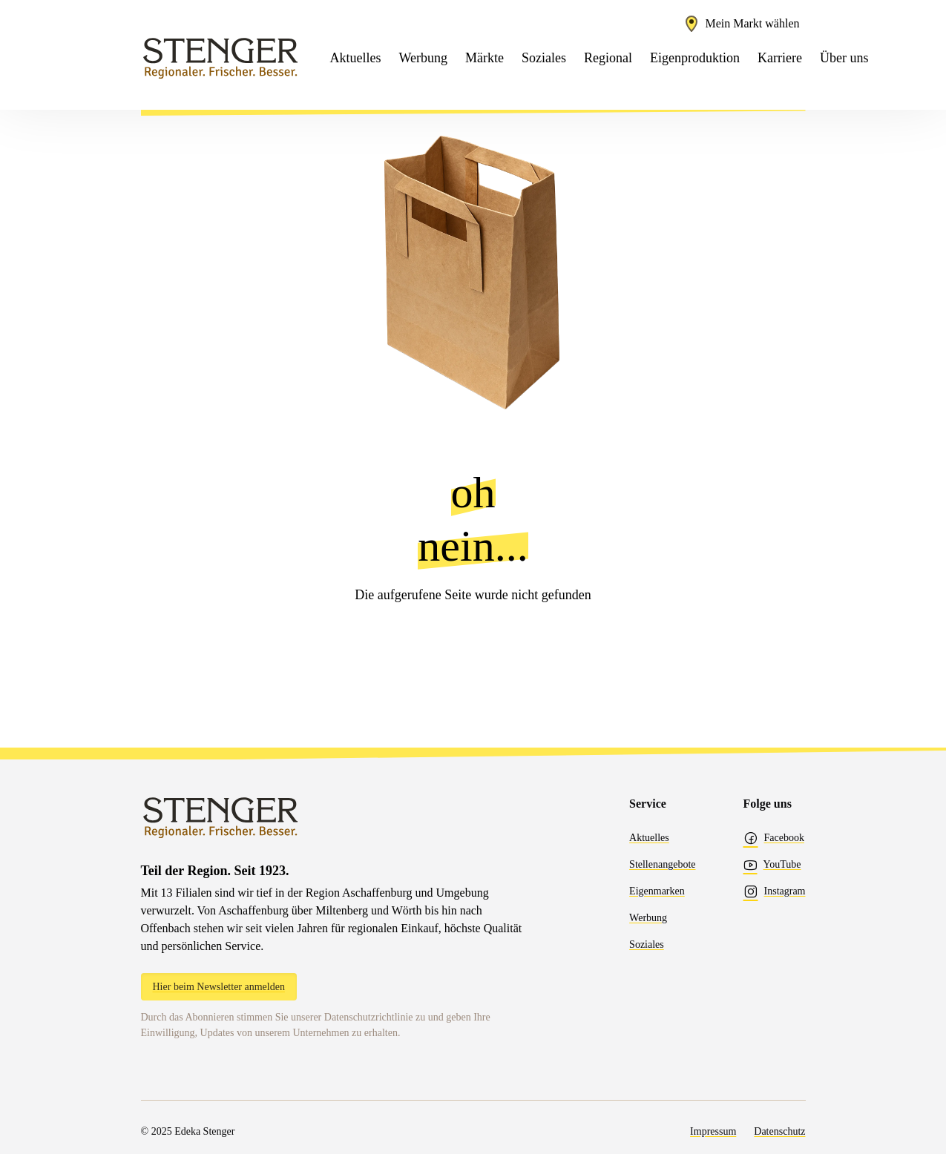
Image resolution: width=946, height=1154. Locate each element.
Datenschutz (779, 1131)
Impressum (713, 1131)
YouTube (772, 864)
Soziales (646, 944)
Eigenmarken (657, 891)
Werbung (648, 917)
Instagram (774, 891)
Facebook (773, 838)
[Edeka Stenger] (220, 58)
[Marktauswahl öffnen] (741, 24)
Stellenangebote (662, 864)
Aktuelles (649, 837)
